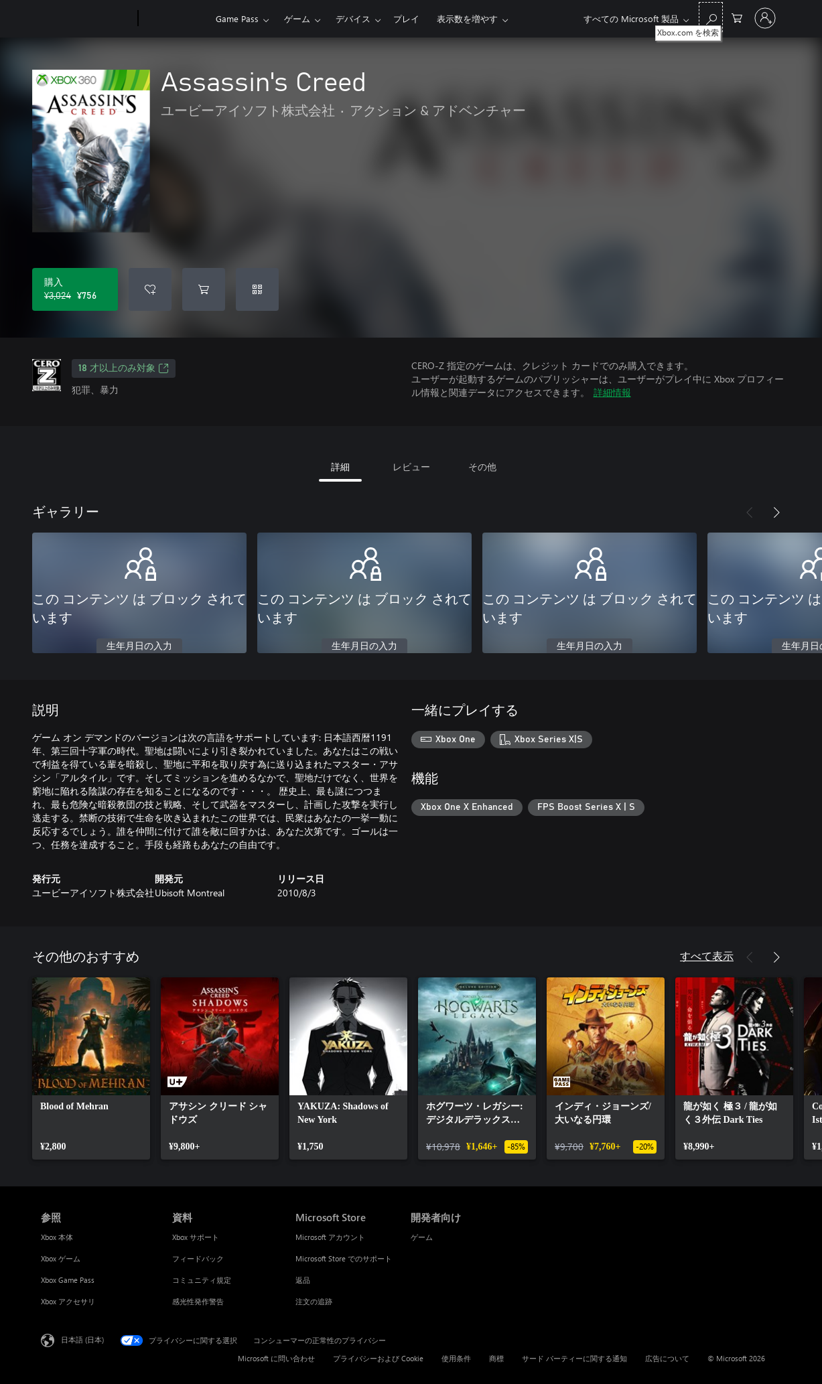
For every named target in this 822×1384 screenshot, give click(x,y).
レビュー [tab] (411, 466)
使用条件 (456, 1358)
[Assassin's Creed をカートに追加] (203, 289)
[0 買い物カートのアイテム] (737, 17)
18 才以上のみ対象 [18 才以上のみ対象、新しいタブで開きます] (123, 368)
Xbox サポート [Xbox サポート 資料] (195, 1237)
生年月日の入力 (139, 646)
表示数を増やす (467, 18)
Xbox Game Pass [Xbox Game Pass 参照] (67, 1279)
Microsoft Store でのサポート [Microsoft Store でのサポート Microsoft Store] (343, 1258)
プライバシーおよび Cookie (378, 1358)
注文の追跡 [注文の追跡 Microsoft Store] (313, 1301)
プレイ (406, 18)
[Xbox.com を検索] (711, 17)
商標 (496, 1358)
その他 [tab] (482, 466)
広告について (667, 1358)
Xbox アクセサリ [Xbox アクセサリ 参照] (68, 1301)
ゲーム (297, 18)
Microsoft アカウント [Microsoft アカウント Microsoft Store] (330, 1237)
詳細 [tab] (340, 466)
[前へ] (749, 512)
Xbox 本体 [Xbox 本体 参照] (57, 1237)
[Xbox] (175, 19)
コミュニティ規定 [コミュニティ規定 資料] (201, 1279)
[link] (91, 1068)
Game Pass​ (237, 18)
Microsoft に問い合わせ (276, 1358)
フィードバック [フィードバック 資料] (198, 1258)
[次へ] (776, 512)
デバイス (353, 18)
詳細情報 (612, 392)
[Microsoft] (87, 19)
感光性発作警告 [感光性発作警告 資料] (198, 1301)
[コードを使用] (257, 289)
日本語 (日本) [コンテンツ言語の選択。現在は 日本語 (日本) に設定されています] (82, 1339)
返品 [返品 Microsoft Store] (302, 1279)
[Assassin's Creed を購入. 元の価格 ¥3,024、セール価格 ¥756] (75, 289)
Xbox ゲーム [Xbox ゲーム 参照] (60, 1258)
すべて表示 (707, 956)
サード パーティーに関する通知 (574, 1358)
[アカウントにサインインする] (765, 18)
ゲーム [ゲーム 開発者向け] (422, 1237)
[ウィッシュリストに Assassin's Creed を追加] (150, 289)
